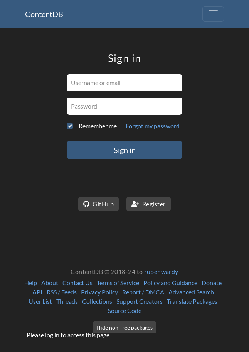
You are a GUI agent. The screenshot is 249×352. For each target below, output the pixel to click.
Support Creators (139, 301)
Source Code (124, 310)
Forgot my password (153, 125)
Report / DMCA (143, 292)
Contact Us (77, 282)
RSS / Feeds (62, 292)
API (37, 292)
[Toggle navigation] (213, 14)
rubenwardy (161, 271)
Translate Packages (192, 301)
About (49, 282)
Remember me (98, 125)
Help (30, 282)
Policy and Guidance (170, 282)
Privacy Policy (99, 292)
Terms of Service (118, 282)
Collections (97, 301)
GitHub (98, 203)
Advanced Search (191, 292)
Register (148, 203)
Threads (67, 301)
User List (40, 301)
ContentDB (44, 14)
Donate (212, 282)
